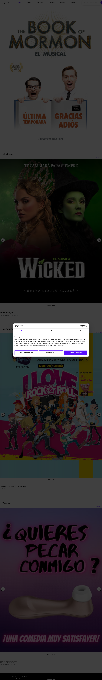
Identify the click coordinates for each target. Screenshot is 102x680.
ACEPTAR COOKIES (76, 352)
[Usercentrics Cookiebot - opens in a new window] (80, 326)
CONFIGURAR (51, 352)
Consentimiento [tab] (26, 330)
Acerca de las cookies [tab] (76, 330)
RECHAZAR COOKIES (26, 352)
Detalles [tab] (51, 330)
